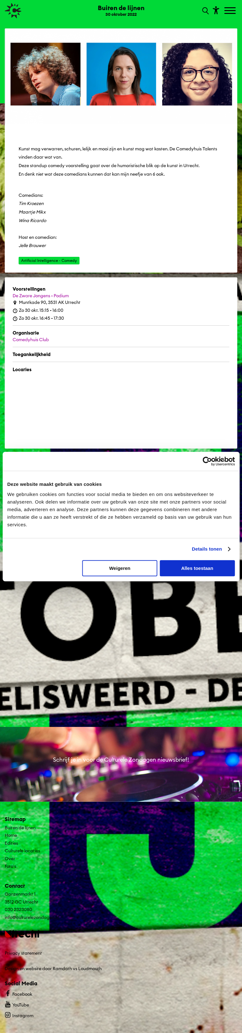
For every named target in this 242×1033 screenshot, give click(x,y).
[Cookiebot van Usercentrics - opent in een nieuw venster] (207, 461)
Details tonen (207, 549)
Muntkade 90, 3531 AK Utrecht (46, 302)
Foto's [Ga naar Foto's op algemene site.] (10, 866)
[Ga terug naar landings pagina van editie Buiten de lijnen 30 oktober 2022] (121, 10)
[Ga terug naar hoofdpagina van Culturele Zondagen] (13, 10)
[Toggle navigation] (231, 11)
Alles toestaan (197, 568)
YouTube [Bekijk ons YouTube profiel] (17, 1004)
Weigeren (119, 568)
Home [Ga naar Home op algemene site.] (11, 835)
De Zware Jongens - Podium (41, 296)
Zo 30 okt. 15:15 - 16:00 (38, 310)
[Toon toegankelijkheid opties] (215, 10)
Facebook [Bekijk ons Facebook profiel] (18, 993)
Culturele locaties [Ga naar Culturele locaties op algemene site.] (22, 851)
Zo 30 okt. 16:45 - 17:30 (38, 318)
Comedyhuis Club (31, 339)
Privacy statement (23, 953)
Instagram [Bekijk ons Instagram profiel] (19, 1015)
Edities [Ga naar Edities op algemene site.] (11, 843)
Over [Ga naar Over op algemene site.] (10, 858)
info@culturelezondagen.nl (32, 917)
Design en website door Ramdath (38, 968)
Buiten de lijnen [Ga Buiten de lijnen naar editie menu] (20, 828)
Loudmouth (90, 968)
